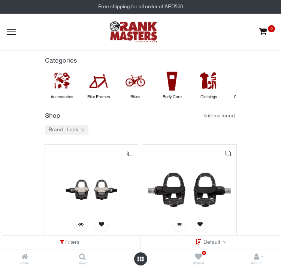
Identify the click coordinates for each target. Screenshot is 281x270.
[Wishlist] (198, 257)
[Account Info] (256, 257)
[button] (129, 153)
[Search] (82, 257)
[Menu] (11, 32)
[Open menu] (140, 259)
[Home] (24, 257)
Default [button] (212, 242)
